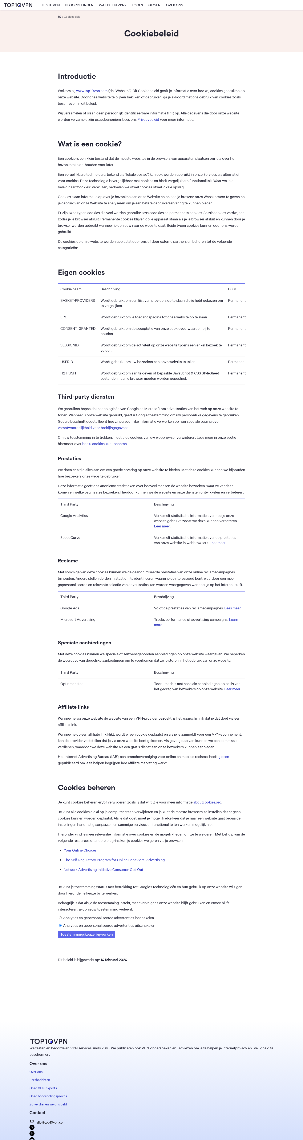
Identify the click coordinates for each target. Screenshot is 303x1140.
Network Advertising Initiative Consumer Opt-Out (103, 869)
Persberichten (39, 1079)
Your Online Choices (80, 850)
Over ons (36, 1071)
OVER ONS (174, 5)
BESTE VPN (51, 5)
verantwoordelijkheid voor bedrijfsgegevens (93, 427)
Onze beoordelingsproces (48, 1096)
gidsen (223, 756)
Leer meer (162, 525)
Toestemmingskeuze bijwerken (86, 934)
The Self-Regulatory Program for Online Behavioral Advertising (114, 859)
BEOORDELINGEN (79, 5)
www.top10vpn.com (92, 90)
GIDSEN (154, 5)
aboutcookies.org (207, 802)
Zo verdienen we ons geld (48, 1104)
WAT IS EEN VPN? (112, 5)
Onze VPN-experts (43, 1088)
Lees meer (232, 607)
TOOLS (137, 5)
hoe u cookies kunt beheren (104, 443)
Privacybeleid (148, 119)
